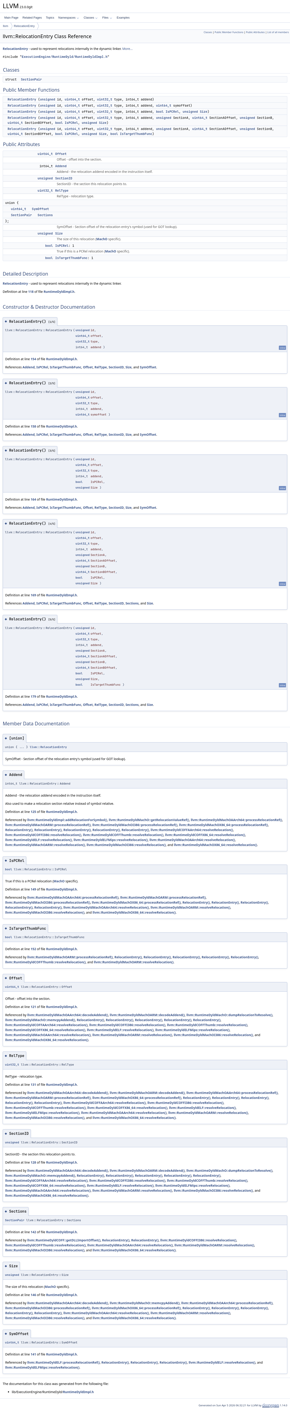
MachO (101, 239)
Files (107, 17)
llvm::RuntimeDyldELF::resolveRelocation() (38, 840)
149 (33, 889)
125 (33, 812)
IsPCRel (172, 112)
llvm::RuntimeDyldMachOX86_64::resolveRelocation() (215, 845)
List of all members (278, 32)
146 (33, 1295)
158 (33, 426)
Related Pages (32, 17)
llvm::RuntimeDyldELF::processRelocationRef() (63, 1362)
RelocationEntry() (19, 830)
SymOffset (40, 209)
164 (33, 499)
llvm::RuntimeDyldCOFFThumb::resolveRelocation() (123, 835)
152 (33, 949)
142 (33, 1232)
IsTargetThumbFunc (136, 134)
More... (127, 48)
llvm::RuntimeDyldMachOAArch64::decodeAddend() (67, 1015)
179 (33, 696)
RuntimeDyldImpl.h (59, 291)
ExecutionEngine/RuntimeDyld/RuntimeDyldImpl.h (64, 57)
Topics (50, 17)
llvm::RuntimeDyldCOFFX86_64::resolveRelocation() (205, 835)
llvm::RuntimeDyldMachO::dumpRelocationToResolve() (229, 1015)
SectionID (63, 178)
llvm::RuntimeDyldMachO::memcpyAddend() (40, 1020)
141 (33, 1354)
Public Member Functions (229, 32)
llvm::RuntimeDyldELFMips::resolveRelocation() (111, 840)
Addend (60, 166)
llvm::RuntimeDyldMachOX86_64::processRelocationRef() (223, 825)
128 (33, 1162)
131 (33, 1084)
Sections (45, 215)
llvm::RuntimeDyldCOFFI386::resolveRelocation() (43, 835)
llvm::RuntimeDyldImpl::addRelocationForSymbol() (67, 820)
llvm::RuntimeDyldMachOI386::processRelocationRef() (134, 825)
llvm (5, 26)
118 (31, 291)
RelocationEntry (24, 26)
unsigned (47, 99)
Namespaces (68, 17)
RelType (61, 190)
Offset (60, 154)
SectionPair (31, 79)
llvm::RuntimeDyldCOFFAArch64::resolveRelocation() (192, 830)
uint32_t (104, 99)
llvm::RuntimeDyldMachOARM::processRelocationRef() (48, 825)
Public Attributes (255, 32)
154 (33, 359)
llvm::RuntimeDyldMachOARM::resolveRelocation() (45, 845)
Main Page (11, 17)
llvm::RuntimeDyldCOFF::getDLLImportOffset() (63, 1240)
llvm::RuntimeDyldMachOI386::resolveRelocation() (126, 845)
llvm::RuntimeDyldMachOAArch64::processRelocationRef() (236, 820)
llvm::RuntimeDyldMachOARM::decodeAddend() (147, 1015)
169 (33, 595)
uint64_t (72, 99)
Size (204, 112)
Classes (91, 17)
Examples (123, 17)
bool (160, 112)
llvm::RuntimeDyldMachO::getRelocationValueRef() (149, 820)
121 (33, 1007)
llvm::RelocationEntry (48, 747)
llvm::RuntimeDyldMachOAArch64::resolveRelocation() (192, 840)
